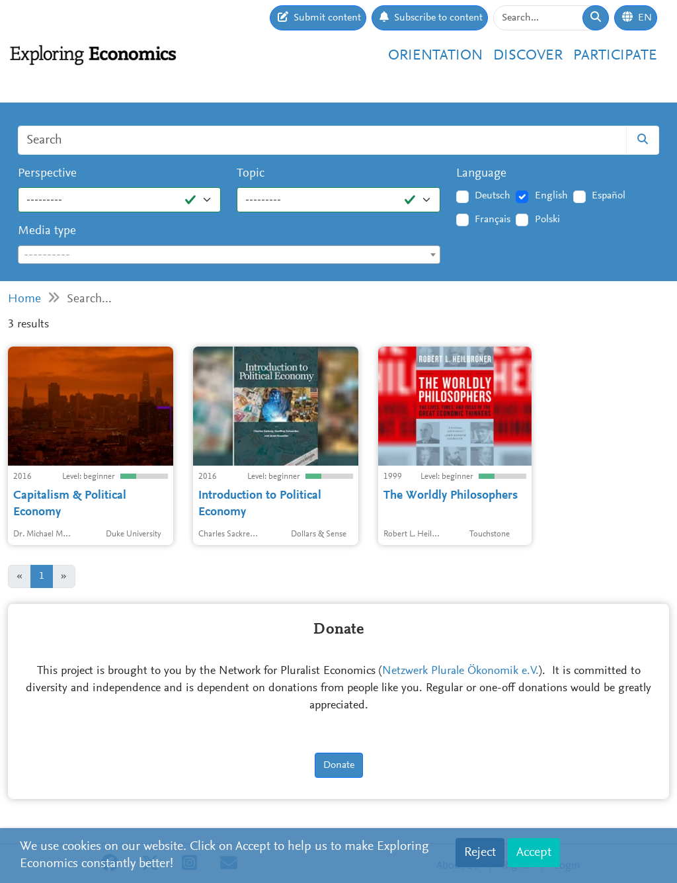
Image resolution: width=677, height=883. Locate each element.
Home (24, 299)
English (551, 195)
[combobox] (229, 254)
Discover (528, 55)
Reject (480, 852)
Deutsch (492, 195)
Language (481, 173)
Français (492, 219)
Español (608, 195)
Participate (615, 55)
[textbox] (229, 255)
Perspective (47, 173)
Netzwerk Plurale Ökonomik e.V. (460, 671)
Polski (547, 219)
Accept (533, 852)
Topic (250, 173)
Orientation (435, 55)
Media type (47, 231)
